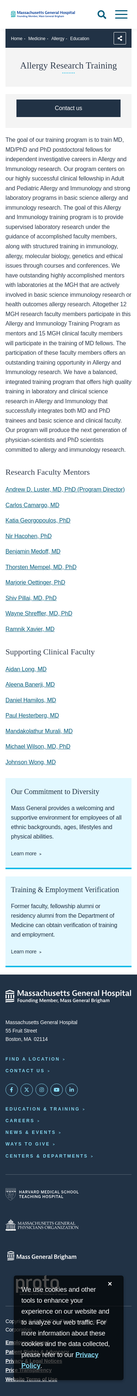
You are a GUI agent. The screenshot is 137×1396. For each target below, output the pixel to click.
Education (79, 38)
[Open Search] (102, 14)
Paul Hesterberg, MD (32, 715)
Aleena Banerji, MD (30, 684)
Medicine (37, 38)
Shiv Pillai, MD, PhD (31, 598)
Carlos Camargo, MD (32, 505)
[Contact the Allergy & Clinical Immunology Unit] (68, 108)
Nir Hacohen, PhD (28, 536)
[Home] (45, 14)
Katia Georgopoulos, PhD (38, 520)
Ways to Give (27, 1144)
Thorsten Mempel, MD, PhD (40, 567)
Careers (20, 1120)
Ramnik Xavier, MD (29, 629)
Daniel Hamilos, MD (30, 700)
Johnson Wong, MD (30, 762)
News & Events (30, 1132)
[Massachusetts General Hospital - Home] (68, 996)
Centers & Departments (46, 1156)
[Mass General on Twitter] (26, 1090)
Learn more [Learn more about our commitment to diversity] (24, 853)
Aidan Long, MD (26, 669)
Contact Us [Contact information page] (25, 1070)
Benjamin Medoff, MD (33, 551)
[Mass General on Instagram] (41, 1090)
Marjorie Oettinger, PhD (35, 582)
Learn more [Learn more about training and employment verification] (24, 951)
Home (16, 38)
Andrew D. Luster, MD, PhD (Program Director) (65, 489)
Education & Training (42, 1109)
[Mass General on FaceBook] (11, 1090)
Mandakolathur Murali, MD (39, 731)
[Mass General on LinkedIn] (71, 1090)
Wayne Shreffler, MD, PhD (38, 613)
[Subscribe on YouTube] (56, 1090)
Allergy (57, 38)
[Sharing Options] (120, 38)
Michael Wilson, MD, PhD (38, 746)
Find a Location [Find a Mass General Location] (32, 1059)
